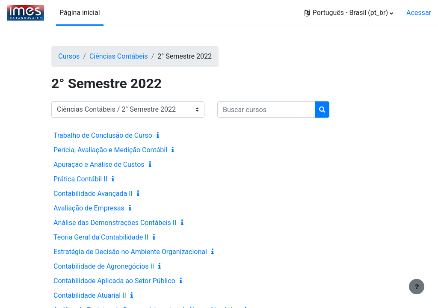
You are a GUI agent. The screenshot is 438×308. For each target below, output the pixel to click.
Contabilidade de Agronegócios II (103, 266)
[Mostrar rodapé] (416, 286)
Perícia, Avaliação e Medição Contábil (110, 150)
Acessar (418, 13)
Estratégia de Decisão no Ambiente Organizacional (130, 252)
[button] (348, 13)
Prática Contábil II (80, 179)
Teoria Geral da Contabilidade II (100, 237)
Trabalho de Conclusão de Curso (102, 135)
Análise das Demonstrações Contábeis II (115, 223)
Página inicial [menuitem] (79, 13)
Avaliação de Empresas (88, 208)
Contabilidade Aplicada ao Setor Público (114, 281)
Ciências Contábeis (118, 56)
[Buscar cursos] (266, 109)
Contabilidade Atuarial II (89, 295)
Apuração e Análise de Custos (99, 164)
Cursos (69, 56)
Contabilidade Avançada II (93, 194)
